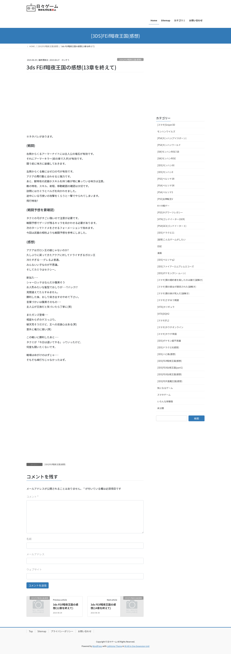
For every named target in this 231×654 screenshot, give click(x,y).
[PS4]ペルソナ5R (165, 185)
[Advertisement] (50, 108)
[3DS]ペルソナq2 (166, 259)
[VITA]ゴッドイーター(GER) (171, 219)
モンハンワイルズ (166, 131)
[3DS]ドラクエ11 (165, 232)
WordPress (97, 646)
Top (31, 631)
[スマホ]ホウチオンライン (170, 327)
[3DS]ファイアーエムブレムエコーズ (175, 266)
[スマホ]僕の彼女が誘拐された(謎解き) (176, 286)
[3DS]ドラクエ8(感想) (168, 347)
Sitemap (41, 631)
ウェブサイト (34, 569)
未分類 (160, 408)
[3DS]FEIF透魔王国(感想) (169, 381)
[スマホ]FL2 (163, 320)
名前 (29, 539)
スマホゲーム (164, 394)
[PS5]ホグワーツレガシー (170, 212)
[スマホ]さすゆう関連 (168, 300)
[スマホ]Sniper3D (166, 124)
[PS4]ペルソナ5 (165, 192)
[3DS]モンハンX (165, 172)
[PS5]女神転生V (165, 199)
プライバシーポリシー (62, 631)
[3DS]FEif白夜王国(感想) (169, 374)
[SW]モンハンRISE (166, 158)
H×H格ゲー (163, 205)
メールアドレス (35, 554)
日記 (159, 246)
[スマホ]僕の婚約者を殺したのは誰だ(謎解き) (180, 279)
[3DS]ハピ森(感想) (166, 354)
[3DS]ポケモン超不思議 (169, 340)
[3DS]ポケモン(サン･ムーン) (171, 273)
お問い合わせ (84, 631)
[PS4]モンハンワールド (169, 145)
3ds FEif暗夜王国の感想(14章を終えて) (103, 606)
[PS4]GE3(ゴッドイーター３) (171, 225)
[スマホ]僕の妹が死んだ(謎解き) (173, 293)
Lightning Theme (114, 646)
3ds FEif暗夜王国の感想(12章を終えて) (65, 606)
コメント (32, 497)
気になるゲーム (165, 388)
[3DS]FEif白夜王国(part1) (170, 367)
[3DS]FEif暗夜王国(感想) (130, 59)
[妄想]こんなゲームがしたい (171, 239)
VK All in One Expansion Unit (137, 646)
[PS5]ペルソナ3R (165, 178)
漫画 (159, 253)
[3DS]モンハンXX (165, 165)
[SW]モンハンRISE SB (168, 151)
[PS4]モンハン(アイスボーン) (171, 138)
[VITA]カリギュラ (166, 306)
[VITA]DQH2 (163, 313)
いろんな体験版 (165, 401)
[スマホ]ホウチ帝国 (167, 333)
